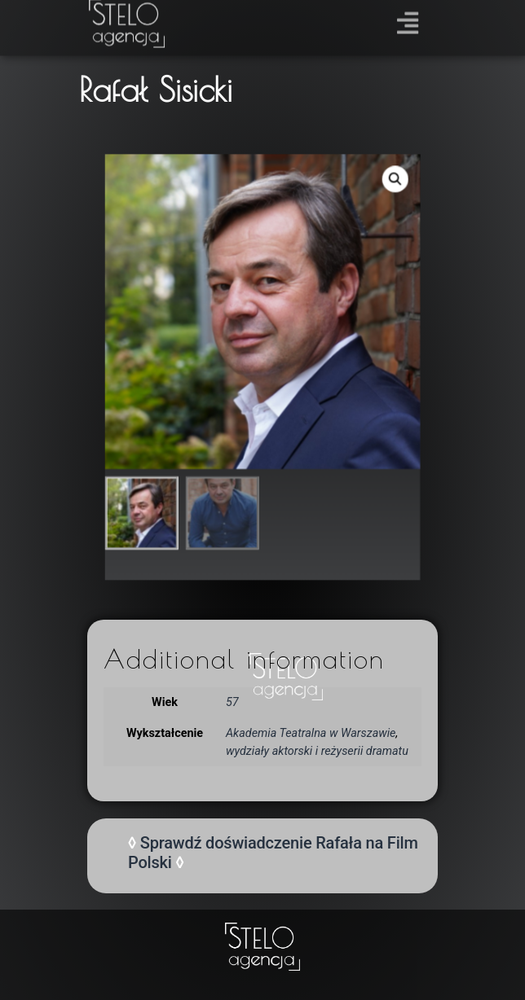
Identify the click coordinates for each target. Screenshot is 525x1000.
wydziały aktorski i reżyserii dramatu (317, 751)
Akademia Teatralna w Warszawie (311, 733)
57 (232, 702)
